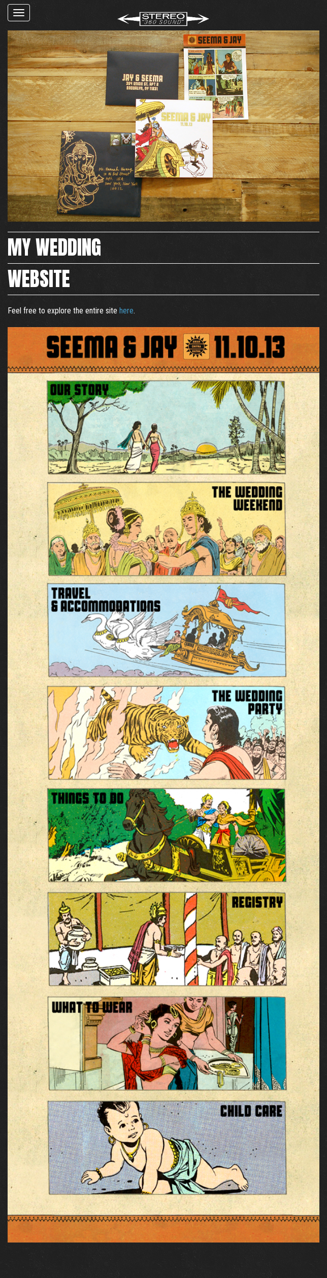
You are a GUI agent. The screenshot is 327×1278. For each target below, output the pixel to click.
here (126, 310)
